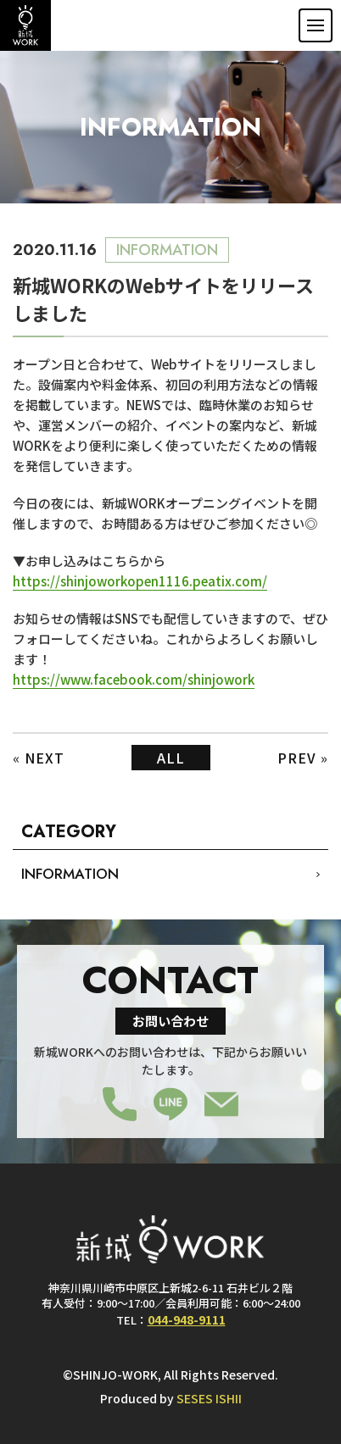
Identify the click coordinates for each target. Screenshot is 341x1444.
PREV (296, 757)
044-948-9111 (187, 1319)
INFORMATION (70, 874)
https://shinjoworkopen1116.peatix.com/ (140, 581)
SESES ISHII (209, 1398)
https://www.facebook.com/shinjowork (133, 679)
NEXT (44, 757)
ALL (171, 757)
